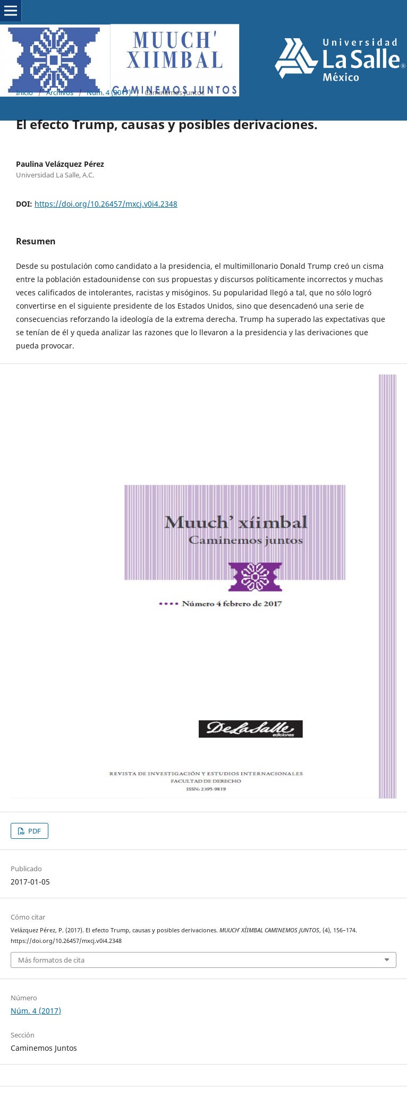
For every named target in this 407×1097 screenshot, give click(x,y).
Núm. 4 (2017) (109, 92)
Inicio (24, 92)
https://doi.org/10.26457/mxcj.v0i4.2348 (106, 204)
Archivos (59, 92)
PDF (34, 831)
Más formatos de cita (51, 960)
